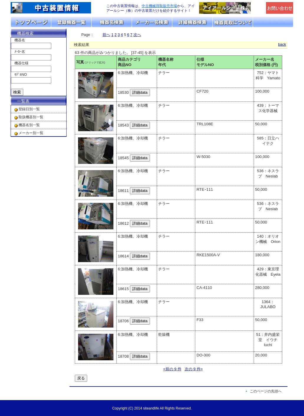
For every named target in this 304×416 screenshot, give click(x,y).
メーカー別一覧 (31, 133)
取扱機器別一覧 (31, 117)
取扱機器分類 (71, 22)
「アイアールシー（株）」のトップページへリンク (231, 8)
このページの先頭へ (266, 391)
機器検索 (25, 33)
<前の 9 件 (172, 369)
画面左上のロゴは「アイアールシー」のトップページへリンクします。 (55, 8)
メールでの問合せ (279, 8)
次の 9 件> (194, 369)
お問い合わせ (273, 22)
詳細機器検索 (192, 22)
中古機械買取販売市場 (159, 6)
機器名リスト (112, 22)
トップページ (31, 22)
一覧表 (23, 101)
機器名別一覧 (29, 125)
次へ (137, 34)
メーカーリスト (152, 22)
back (282, 44)
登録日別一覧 (29, 109)
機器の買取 (233, 22)
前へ (106, 34)
